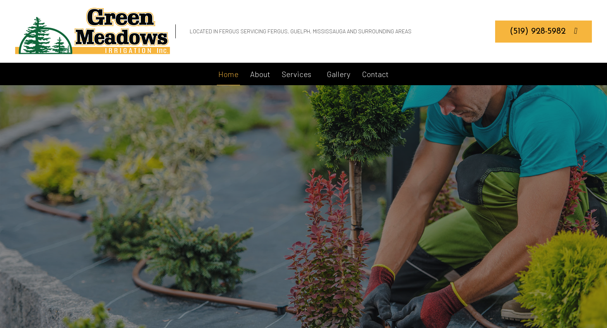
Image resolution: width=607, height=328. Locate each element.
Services (296, 74)
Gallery (338, 74)
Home (228, 74)
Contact (375, 74)
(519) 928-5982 (544, 31)
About (260, 74)
